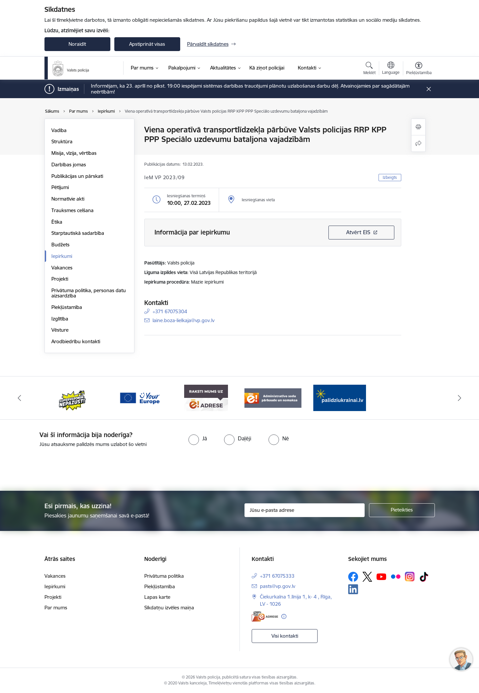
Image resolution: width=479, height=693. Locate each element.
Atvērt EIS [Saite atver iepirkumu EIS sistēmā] (358, 232)
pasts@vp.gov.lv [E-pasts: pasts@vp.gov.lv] (277, 586)
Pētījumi (60, 187)
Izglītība (59, 319)
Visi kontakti (284, 636)
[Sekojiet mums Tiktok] (424, 577)
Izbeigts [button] (390, 177)
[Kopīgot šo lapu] (418, 143)
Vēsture (60, 330)
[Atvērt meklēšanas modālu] (369, 69)
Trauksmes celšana (72, 210)
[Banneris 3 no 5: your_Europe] (206, 397)
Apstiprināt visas (147, 44)
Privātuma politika (164, 576)
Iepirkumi (61, 256)
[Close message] (428, 89)
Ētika (56, 222)
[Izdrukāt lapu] (418, 127)
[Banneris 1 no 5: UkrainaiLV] (72, 397)
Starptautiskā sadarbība (77, 233)
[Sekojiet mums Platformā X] (367, 577)
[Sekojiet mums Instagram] (410, 576)
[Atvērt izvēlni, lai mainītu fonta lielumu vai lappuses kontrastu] (419, 69)
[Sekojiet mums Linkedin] (353, 589)
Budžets (60, 244)
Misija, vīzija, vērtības (74, 153)
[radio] (197, 438)
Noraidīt (77, 44)
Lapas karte (157, 597)
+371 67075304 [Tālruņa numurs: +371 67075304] (170, 311)
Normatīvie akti (67, 199)
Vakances (61, 267)
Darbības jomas (68, 164)
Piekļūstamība (66, 307)
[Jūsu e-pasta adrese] (304, 510)
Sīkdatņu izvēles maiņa (169, 607)
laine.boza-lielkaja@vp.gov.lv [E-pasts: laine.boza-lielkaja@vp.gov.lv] (183, 320)
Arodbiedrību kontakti (75, 341)
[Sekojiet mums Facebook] (353, 577)
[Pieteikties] (402, 510)
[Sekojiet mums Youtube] (381, 576)
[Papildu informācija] (283, 616)
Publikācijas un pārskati (77, 176)
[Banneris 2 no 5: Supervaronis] (139, 397)
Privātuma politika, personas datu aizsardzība (88, 293)
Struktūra (61, 141)
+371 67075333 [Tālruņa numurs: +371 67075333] (277, 576)
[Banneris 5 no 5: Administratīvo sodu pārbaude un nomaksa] (339, 397)
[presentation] (251, 466)
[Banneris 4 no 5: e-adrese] (273, 397)
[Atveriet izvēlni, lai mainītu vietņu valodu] (391, 68)
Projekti (59, 279)
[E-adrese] (265, 616)
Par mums (55, 607)
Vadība (59, 130)
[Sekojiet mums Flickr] (396, 576)
